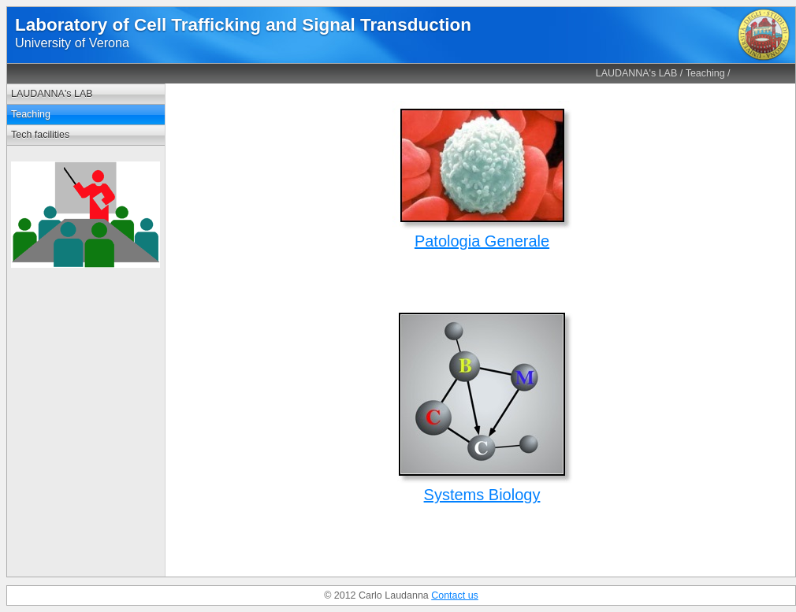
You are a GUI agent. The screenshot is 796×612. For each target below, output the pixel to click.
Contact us (454, 595)
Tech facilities (40, 134)
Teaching (705, 73)
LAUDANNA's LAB (637, 73)
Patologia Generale (482, 241)
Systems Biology (482, 494)
